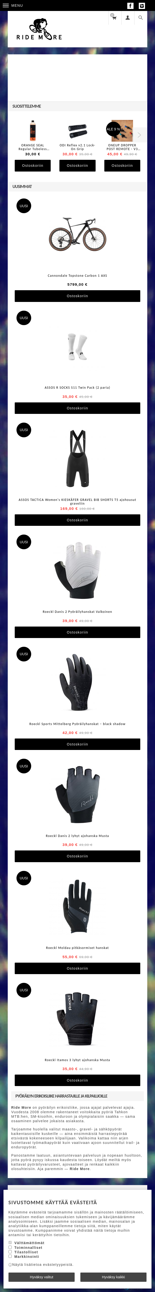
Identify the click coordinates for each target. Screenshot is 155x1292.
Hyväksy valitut (41, 1277)
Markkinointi (26, 1257)
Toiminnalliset (28, 1248)
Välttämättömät (29, 1243)
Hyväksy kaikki (113, 1277)
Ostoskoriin (32, 166)
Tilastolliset (26, 1252)
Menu (13, 5)
